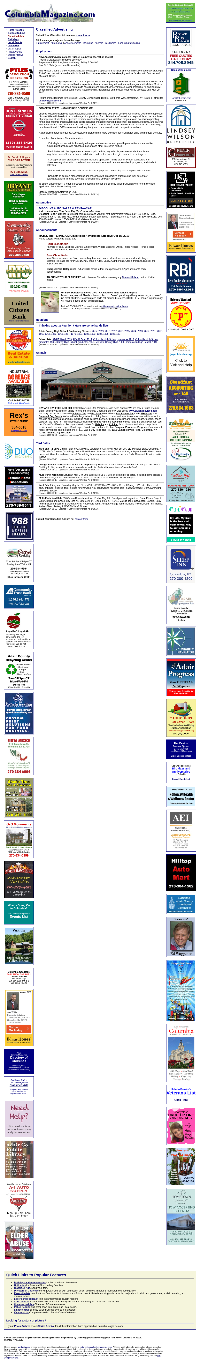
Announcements (72, 43)
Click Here (181, 1099)
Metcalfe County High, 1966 (110, 342)
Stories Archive (15, 55)
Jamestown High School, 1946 (141, 342)
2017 (94, 331)
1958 (41, 334)
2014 (133, 331)
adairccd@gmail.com (50, 100)
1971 (73, 334)
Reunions (88, 43)
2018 (107, 331)
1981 (79, 334)
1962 (47, 334)
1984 (99, 334)
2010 (159, 331)
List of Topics (14, 48)
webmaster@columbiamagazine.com (96, 1347)
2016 (120, 331)
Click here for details (19, 174)
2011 (153, 331)
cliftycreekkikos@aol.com (114, 306)
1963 (54, 334)
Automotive (56, 43)
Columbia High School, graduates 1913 (113, 339)
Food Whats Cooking (129, 43)
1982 (86, 334)
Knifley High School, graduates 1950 (75, 342)
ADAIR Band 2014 (82, 339)
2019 (101, 331)
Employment (42, 43)
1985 (106, 334)
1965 (60, 334)
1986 (112, 334)
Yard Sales (110, 43)
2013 (140, 331)
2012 (146, 331)
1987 (119, 334)
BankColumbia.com (181, 98)
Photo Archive (15, 51)
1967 (67, 334)
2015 (127, 331)
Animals (99, 43)
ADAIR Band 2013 (62, 339)
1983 (93, 334)
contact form (83, 35)
